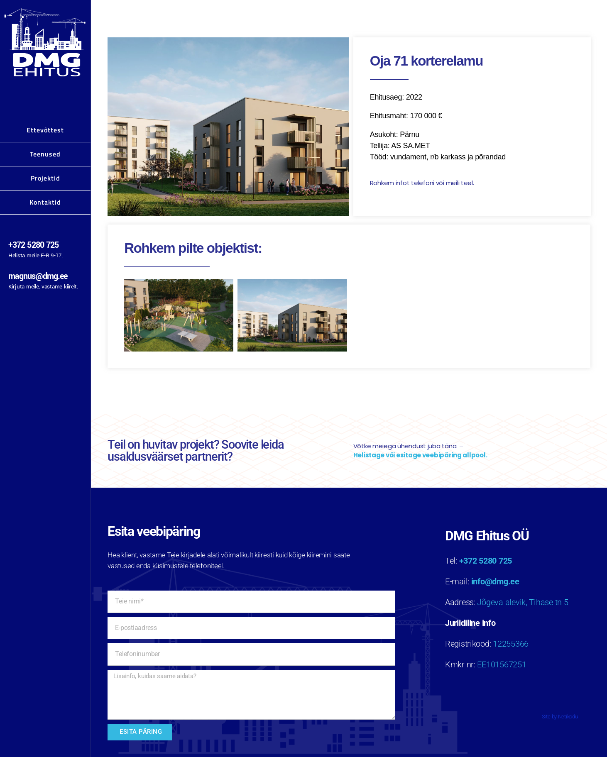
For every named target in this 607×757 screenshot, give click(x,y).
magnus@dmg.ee (37, 276)
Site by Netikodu (560, 716)
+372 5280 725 (33, 245)
